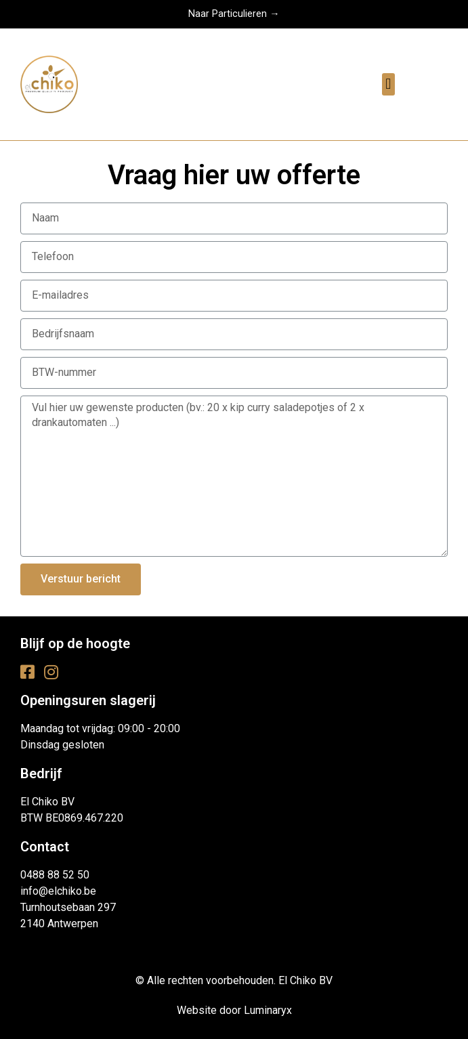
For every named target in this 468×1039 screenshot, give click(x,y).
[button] (388, 84)
